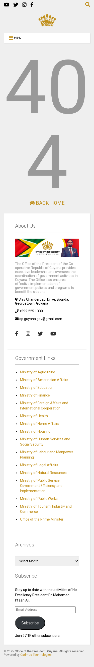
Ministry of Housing (35, 431)
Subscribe (30, 623)
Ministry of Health (34, 416)
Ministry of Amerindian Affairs (44, 380)
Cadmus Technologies (36, 655)
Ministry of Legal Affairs (39, 465)
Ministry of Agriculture (37, 372)
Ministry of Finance (35, 395)
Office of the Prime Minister (41, 519)
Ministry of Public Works (39, 499)
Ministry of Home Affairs (39, 424)
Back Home (47, 203)
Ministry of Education (36, 388)
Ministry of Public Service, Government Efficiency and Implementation (41, 485)
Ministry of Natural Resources (43, 473)
